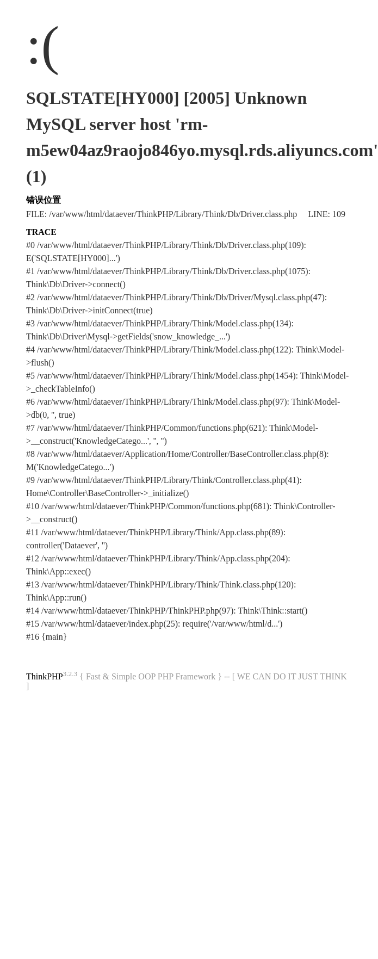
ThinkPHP (44, 676)
